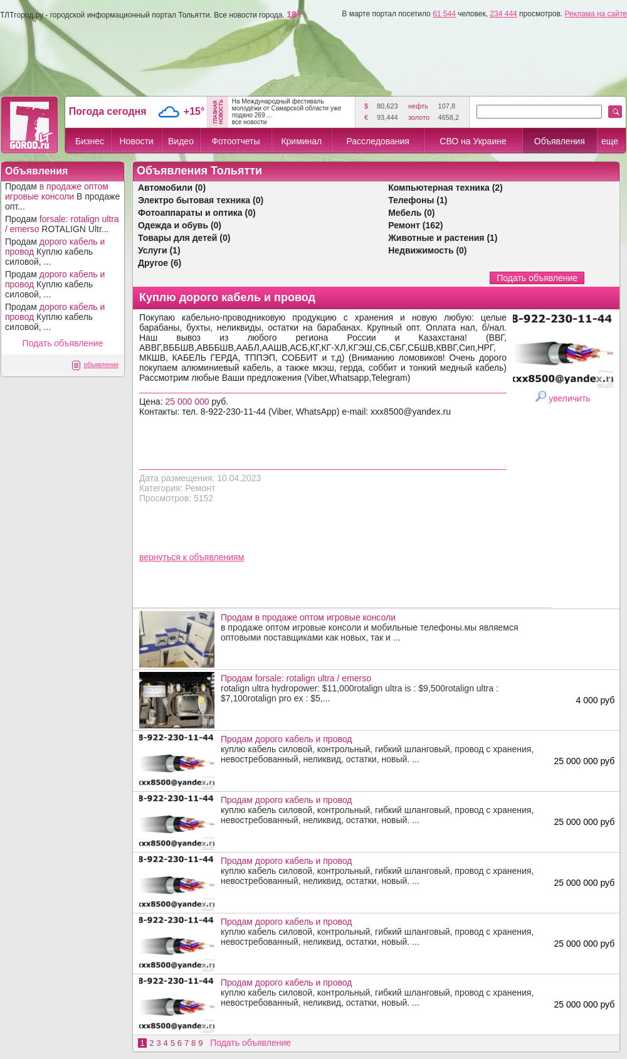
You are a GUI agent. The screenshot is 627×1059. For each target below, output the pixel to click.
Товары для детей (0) (184, 238)
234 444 (503, 13)
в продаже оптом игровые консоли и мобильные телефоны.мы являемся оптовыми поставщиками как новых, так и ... (383, 627)
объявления (101, 364)
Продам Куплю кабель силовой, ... (55, 252)
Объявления (559, 141)
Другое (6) (159, 263)
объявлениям (217, 557)
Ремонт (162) (415, 225)
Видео (181, 141)
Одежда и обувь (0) (179, 225)
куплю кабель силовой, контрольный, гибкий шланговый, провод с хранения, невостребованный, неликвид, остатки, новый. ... (383, 749)
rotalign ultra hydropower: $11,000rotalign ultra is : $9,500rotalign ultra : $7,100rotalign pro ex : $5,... (383, 688)
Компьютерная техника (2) (445, 188)
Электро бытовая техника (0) (200, 200)
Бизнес (89, 141)
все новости (249, 122)
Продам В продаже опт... (62, 196)
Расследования (377, 141)
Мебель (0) (411, 213)
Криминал (301, 141)
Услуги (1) (159, 250)
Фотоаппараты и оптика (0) (197, 213)
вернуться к (164, 557)
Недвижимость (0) (427, 250)
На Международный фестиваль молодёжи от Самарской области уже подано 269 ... (287, 108)
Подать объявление (63, 343)
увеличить (569, 398)
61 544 (444, 13)
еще (609, 141)
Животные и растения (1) (442, 238)
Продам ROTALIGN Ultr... (62, 224)
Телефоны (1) (417, 200)
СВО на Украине (473, 141)
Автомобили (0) (172, 188)
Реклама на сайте (595, 13)
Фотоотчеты (235, 141)
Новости (136, 141)
